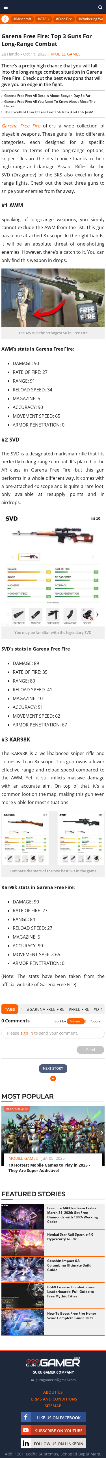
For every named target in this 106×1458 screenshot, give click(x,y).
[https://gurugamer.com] (53, 1362)
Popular (96, 1021)
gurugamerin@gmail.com (56, 1379)
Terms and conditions (53, 1399)
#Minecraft (22, 18)
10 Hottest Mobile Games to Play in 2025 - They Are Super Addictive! (49, 1167)
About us (53, 1392)
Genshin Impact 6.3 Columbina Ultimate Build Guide (69, 1265)
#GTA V (43, 18)
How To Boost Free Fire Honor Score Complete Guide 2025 (71, 1315)
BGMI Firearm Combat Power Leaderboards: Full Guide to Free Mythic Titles (71, 1292)
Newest (76, 1021)
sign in (26, 1033)
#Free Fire (64, 18)
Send (90, 1050)
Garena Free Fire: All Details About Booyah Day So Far (47, 95)
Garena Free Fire (20, 126)
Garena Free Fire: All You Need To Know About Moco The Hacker (50, 103)
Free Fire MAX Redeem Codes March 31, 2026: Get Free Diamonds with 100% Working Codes (72, 1215)
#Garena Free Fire (45, 1009)
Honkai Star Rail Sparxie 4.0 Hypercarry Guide (70, 1236)
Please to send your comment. (42, 1033)
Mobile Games (66, 54)
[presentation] (21, 1009)
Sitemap (53, 1405)
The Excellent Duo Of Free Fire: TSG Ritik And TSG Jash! (48, 112)
